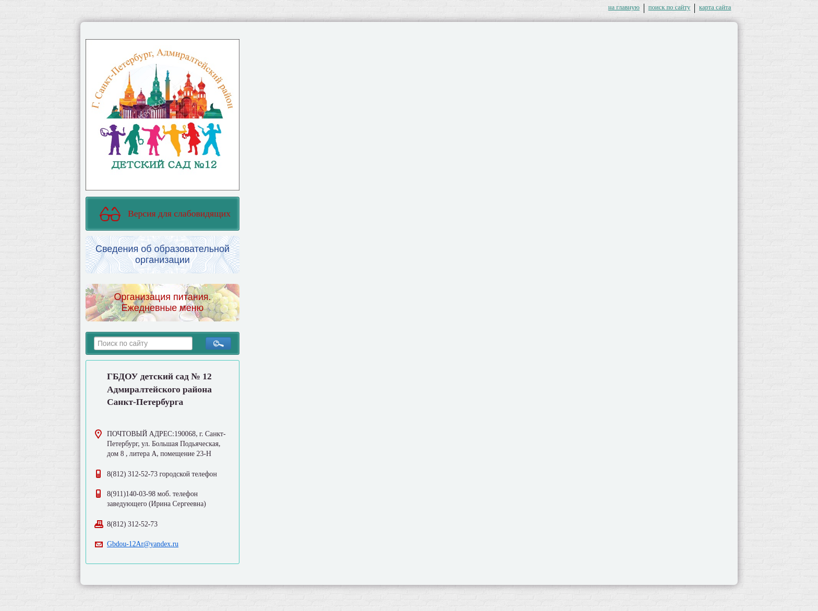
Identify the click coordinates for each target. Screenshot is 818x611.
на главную (624, 7)
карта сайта (715, 7)
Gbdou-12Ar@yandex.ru (142, 544)
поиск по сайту (669, 7)
